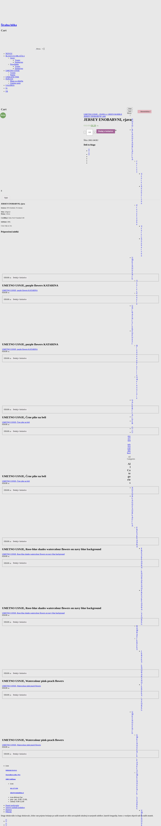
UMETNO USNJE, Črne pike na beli (16, 422)
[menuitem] (9, 54)
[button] (40, 49)
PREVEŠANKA (137, 536)
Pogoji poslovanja (12, 805)
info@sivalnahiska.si (129, 448)
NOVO (132, 491)
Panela (136, 298)
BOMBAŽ (137, 631)
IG (132, 418)
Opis (6, 198)
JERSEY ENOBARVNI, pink (95, 116)
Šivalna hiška (9, 24)
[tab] (6, 198)
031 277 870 (129, 438)
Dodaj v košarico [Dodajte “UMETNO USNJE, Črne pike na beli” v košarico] (19, 409)
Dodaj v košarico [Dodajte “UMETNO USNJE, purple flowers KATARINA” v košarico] (19, 278)
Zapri (130, 111)
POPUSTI (132, 337)
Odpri (130, 108)
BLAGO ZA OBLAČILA (132, 144)
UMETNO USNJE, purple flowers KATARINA (20, 290)
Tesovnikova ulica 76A (13, 775)
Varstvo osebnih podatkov (15, 808)
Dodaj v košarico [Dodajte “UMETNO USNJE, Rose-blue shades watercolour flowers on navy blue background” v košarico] (19, 541)
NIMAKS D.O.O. (11, 770)
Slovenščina (144, 112)
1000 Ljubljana (11, 779)
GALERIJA (132, 407)
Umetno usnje (137, 387)
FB (132, 422)
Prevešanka (136, 214)
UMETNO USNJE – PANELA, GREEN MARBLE (103, 114)
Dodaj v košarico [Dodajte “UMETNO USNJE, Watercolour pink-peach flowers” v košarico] (19, 673)
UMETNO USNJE (132, 268)
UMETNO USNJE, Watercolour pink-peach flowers (21, 686)
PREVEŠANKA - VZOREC (141, 607)
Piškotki (9, 812)
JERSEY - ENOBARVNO (141, 667)
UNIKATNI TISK (132, 317)
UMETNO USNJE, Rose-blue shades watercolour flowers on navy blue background (33, 554)
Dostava (9, 810)
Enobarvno (141, 194)
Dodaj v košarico (105, 131)
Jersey (136, 166)
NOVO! (132, 123)
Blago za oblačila (137, 360)
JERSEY (137, 644)
